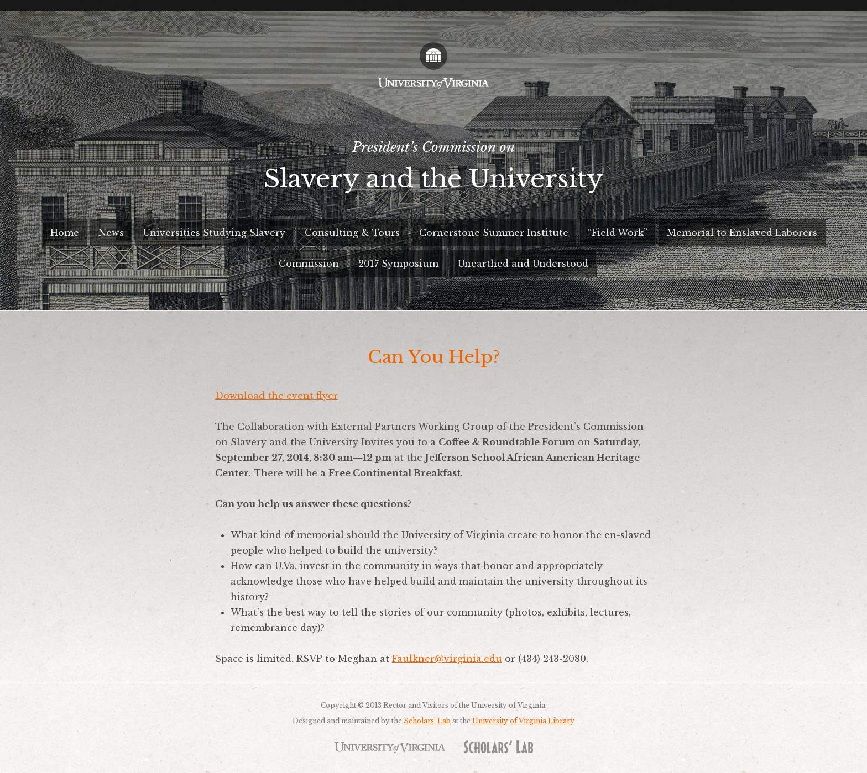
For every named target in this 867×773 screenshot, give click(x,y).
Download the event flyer (276, 395)
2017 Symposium (398, 263)
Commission (309, 263)
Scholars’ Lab (427, 721)
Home (64, 232)
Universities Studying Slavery (214, 232)
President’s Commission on (433, 170)
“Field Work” (617, 232)
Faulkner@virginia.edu (447, 658)
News (111, 232)
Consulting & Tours (352, 232)
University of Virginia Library (523, 721)
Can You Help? (434, 357)
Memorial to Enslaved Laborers (742, 232)
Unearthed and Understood (523, 263)
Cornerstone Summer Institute (493, 232)
